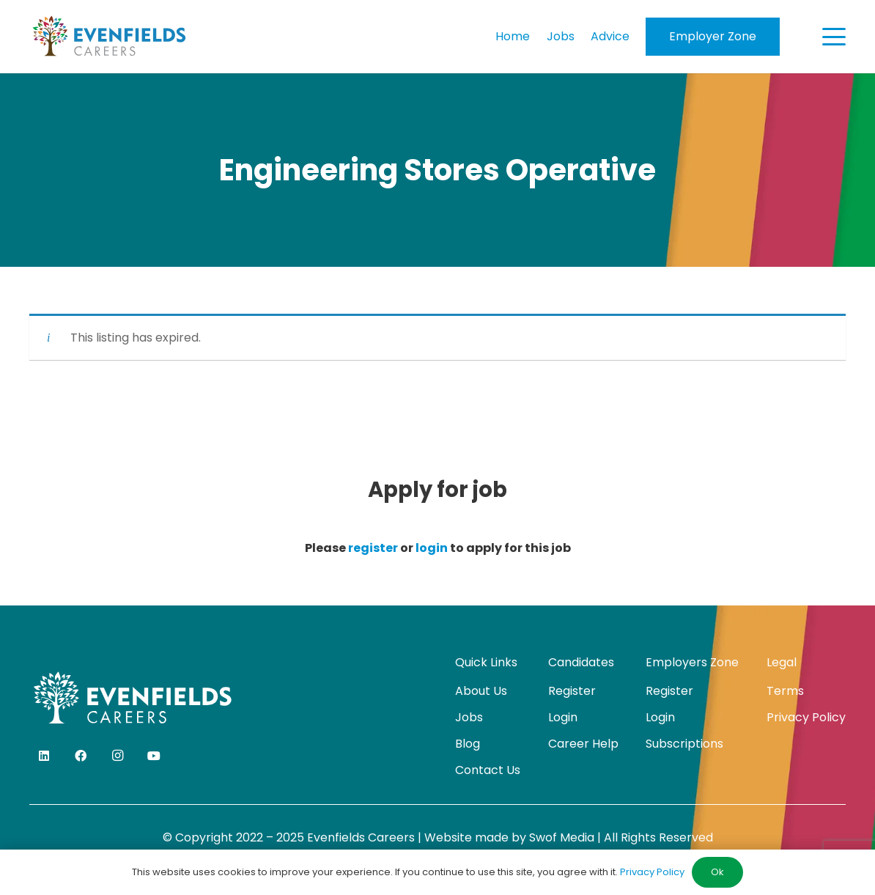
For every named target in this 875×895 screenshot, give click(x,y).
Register (572, 690)
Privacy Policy (806, 717)
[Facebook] (80, 755)
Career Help (583, 743)
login (432, 547)
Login (562, 717)
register (373, 547)
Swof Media (561, 837)
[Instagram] (117, 755)
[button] (834, 36)
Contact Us (487, 770)
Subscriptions (684, 743)
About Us (481, 690)
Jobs (469, 717)
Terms (785, 690)
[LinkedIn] (44, 755)
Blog (467, 743)
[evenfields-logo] (108, 36)
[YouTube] (154, 755)
